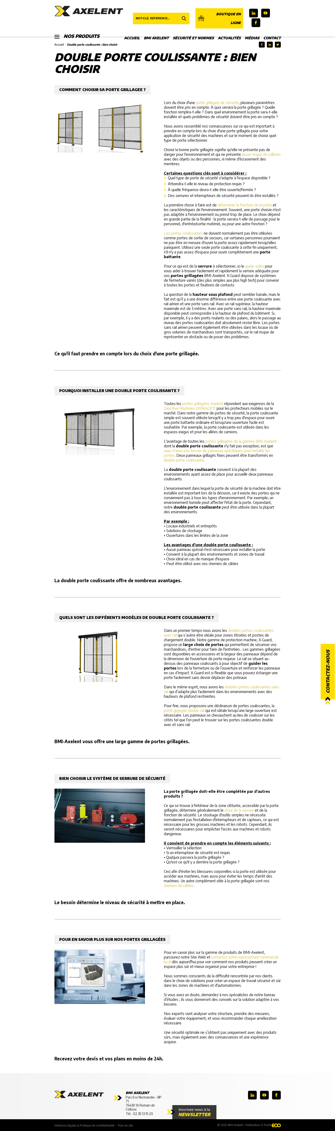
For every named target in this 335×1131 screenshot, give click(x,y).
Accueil (132, 38)
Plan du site (125, 1125)
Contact (272, 38)
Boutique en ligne (219, 18)
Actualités (229, 38)
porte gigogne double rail (184, 710)
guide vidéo (254, 266)
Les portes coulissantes (183, 233)
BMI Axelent (156, 38)
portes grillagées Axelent (202, 403)
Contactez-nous (328, 671)
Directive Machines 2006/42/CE (190, 408)
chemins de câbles (179, 885)
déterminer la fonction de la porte (245, 205)
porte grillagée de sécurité (217, 102)
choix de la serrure (239, 810)
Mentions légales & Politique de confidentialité (84, 1125)
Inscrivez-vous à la (194, 1112)
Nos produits (77, 36)
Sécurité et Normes (193, 38)
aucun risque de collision (261, 154)
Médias (252, 38)
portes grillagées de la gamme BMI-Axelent (241, 441)
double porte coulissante (184, 460)
